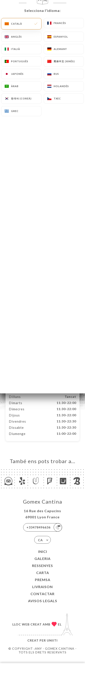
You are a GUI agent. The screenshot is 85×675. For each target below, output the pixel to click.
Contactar (42, 598)
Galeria (42, 563)
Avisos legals (42, 605)
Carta (42, 577)
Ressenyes (42, 570)
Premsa (42, 584)
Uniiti (52, 645)
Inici (42, 556)
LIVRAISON (42, 591)
